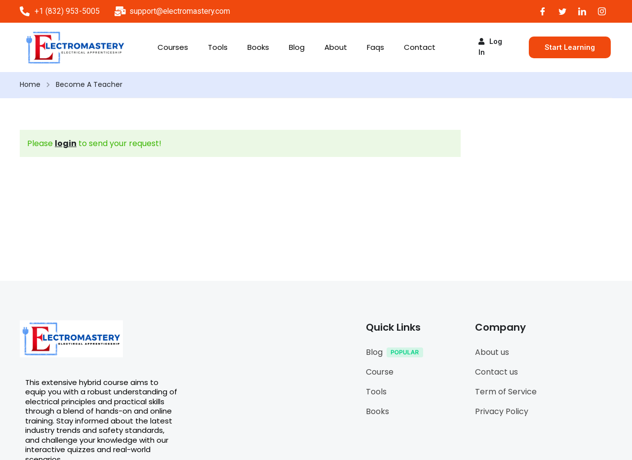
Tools (218, 47)
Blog (297, 47)
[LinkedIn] (582, 11)
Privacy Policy (501, 411)
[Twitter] (562, 11)
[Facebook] (542, 11)
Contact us (496, 372)
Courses (173, 47)
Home (30, 84)
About (335, 47)
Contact (419, 47)
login (66, 143)
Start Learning (570, 47)
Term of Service (506, 391)
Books (258, 47)
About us (492, 352)
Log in (490, 46)
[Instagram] (601, 11)
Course (380, 372)
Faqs (375, 47)
